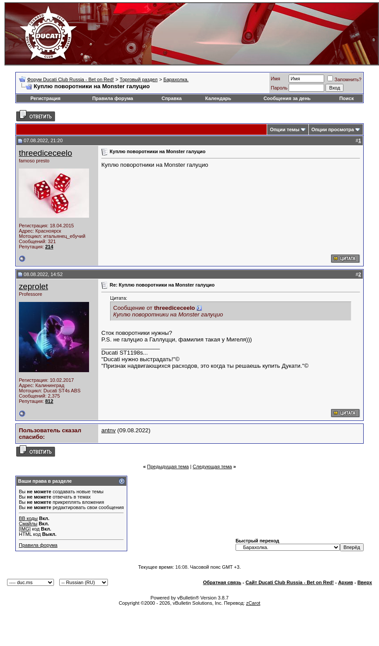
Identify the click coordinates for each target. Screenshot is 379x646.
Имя (275, 78)
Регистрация (45, 98)
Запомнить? (344, 79)
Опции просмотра (332, 129)
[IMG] (25, 528)
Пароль (279, 87)
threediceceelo (45, 153)
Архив (345, 582)
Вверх (365, 582)
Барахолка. (175, 79)
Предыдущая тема (168, 466)
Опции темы (284, 129)
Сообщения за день (287, 98)
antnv (108, 430)
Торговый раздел (138, 79)
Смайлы (28, 523)
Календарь (218, 98)
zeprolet (33, 286)
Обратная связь (222, 582)
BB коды (28, 518)
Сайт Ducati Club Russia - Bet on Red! (290, 582)
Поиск (346, 98)
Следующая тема (212, 466)
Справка (171, 98)
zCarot (253, 603)
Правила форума (112, 98)
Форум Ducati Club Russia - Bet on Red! (70, 79)
